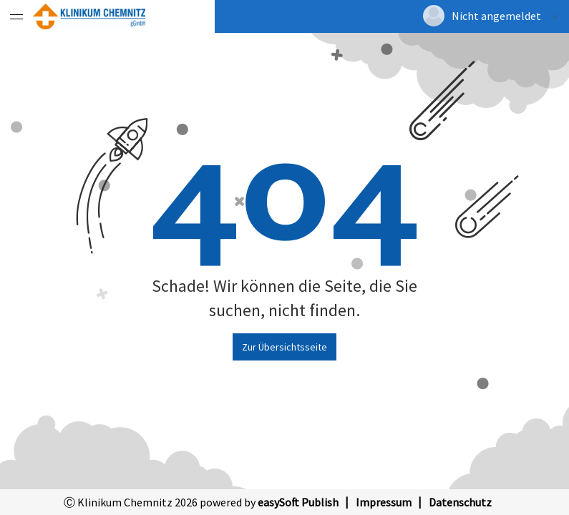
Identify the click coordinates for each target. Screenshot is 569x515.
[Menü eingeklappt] (16, 16)
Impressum (384, 502)
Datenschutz (460, 502)
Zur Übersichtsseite (284, 346)
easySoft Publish (298, 502)
